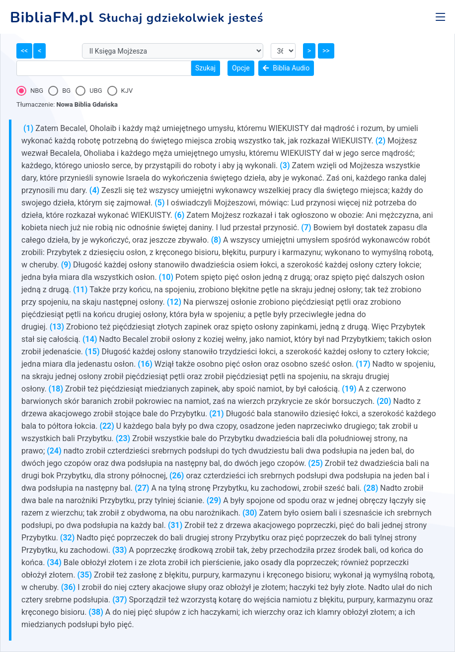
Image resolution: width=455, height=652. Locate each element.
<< (24, 51)
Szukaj (205, 68)
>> (326, 51)
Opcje (241, 68)
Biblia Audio (286, 68)
